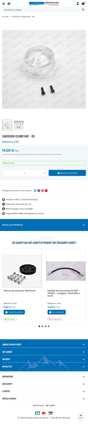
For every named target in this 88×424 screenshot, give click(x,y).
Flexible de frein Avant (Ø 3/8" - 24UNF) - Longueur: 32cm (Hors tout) (64, 293)
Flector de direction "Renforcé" (20, 290)
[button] (39, 326)
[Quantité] (24, 173)
